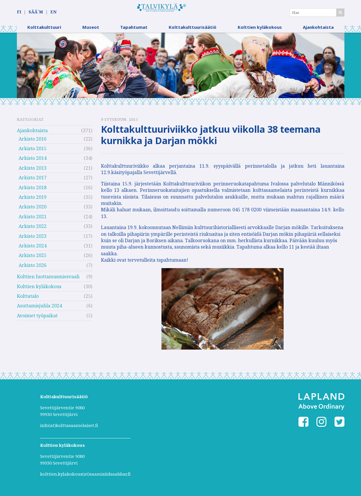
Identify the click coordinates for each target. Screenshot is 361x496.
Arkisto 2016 (33, 142)
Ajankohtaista (318, 30)
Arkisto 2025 (33, 259)
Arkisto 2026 (33, 268)
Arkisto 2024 (33, 249)
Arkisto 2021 (33, 220)
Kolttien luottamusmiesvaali (48, 280)
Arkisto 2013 (33, 171)
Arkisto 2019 (33, 200)
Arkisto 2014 (33, 162)
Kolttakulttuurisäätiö (192, 30)
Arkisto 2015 (33, 152)
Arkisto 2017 (33, 181)
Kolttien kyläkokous (260, 30)
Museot (90, 30)
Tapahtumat (133, 30)
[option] (180, 69)
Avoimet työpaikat (37, 319)
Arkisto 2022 (33, 229)
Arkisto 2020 (33, 210)
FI (19, 12)
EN (53, 12)
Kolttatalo (28, 299)
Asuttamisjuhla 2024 (39, 309)
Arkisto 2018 (33, 191)
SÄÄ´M (36, 12)
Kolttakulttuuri (44, 30)
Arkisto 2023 (33, 239)
